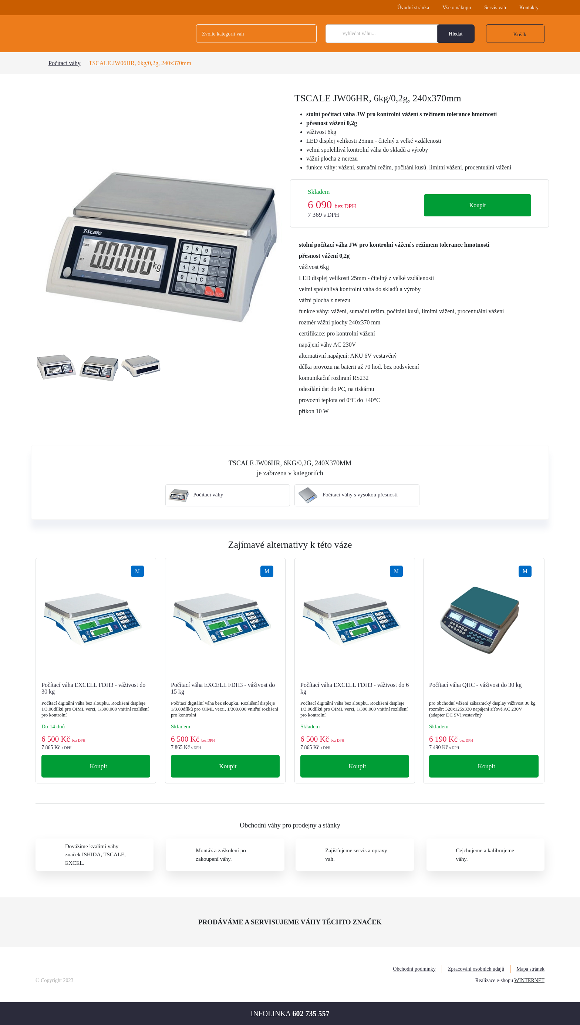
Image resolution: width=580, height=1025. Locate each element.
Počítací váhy (64, 63)
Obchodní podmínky (414, 969)
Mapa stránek (530, 969)
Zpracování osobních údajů (476, 969)
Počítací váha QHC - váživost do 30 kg (475, 685)
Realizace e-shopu (494, 980)
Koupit (477, 205)
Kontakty (529, 7)
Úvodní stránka (413, 7)
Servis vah (495, 7)
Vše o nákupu (456, 7)
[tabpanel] (161, 217)
